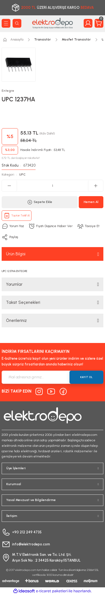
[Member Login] (88, 23)
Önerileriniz (16, 320)
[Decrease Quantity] (9, 185)
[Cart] (99, 23)
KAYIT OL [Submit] (86, 377)
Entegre (8, 91)
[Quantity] (52, 185)
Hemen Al (91, 202)
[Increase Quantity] (95, 185)
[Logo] (52, 23)
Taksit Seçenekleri (23, 302)
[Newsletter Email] (52, 377)
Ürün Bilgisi (15, 253)
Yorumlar (14, 284)
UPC (22, 174)
